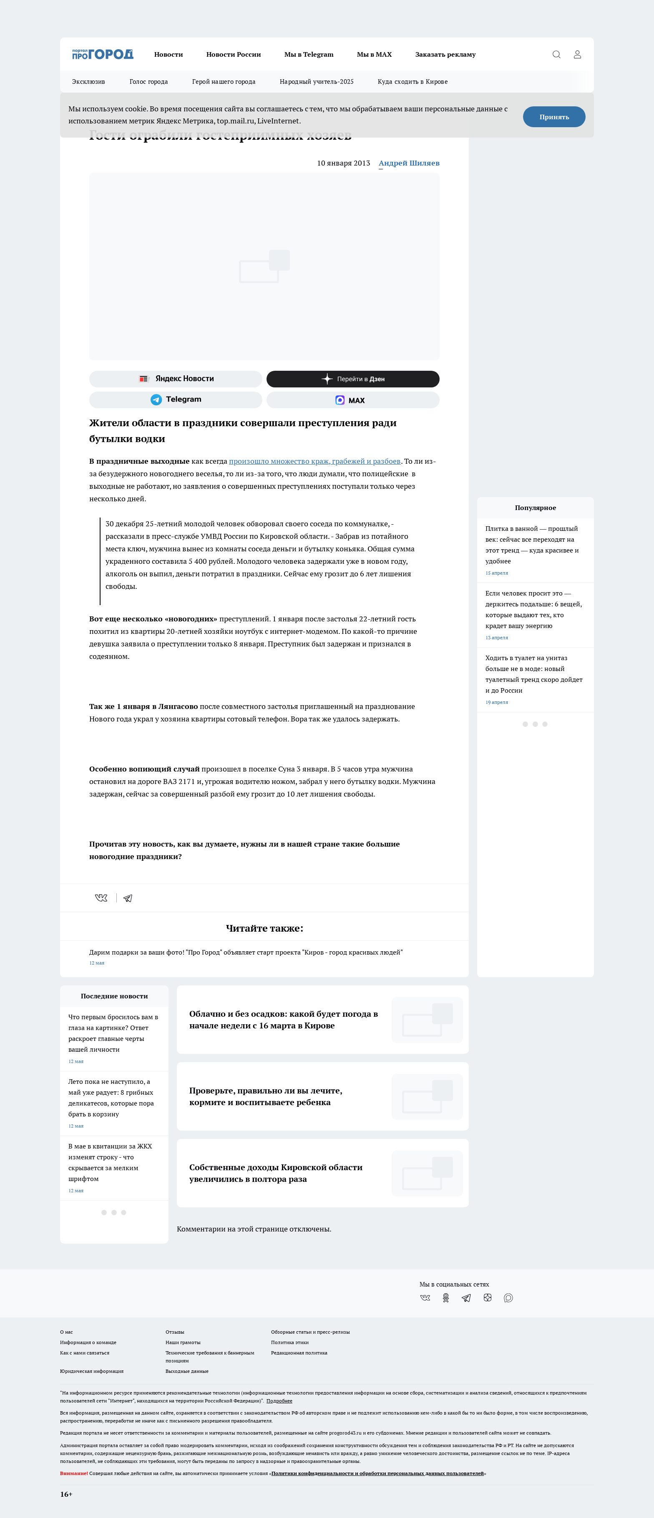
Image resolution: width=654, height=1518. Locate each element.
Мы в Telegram (309, 54)
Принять (554, 117)
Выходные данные (187, 1371)
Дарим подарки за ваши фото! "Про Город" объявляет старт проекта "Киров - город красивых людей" (264, 958)
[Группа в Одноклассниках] (445, 1297)
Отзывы (175, 1332)
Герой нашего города (224, 81)
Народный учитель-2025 (317, 81)
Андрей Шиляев (409, 163)
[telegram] (130, 898)
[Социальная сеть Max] (353, 400)
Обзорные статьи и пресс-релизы (310, 1332)
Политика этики (290, 1342)
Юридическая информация (91, 1371)
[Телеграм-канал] (175, 400)
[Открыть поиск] (556, 54)
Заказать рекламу (445, 54)
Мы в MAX (374, 54)
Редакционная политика (299, 1353)
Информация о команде (88, 1342)
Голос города (149, 81)
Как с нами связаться (84, 1353)
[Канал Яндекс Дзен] (353, 379)
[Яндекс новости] (175, 379)
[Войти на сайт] (577, 54)
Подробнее (279, 1400)
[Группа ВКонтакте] (425, 1297)
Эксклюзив (89, 81)
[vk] (102, 898)
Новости (168, 54)
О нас (66, 1332)
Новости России (233, 54)
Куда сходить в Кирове (413, 81)
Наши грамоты (183, 1342)
